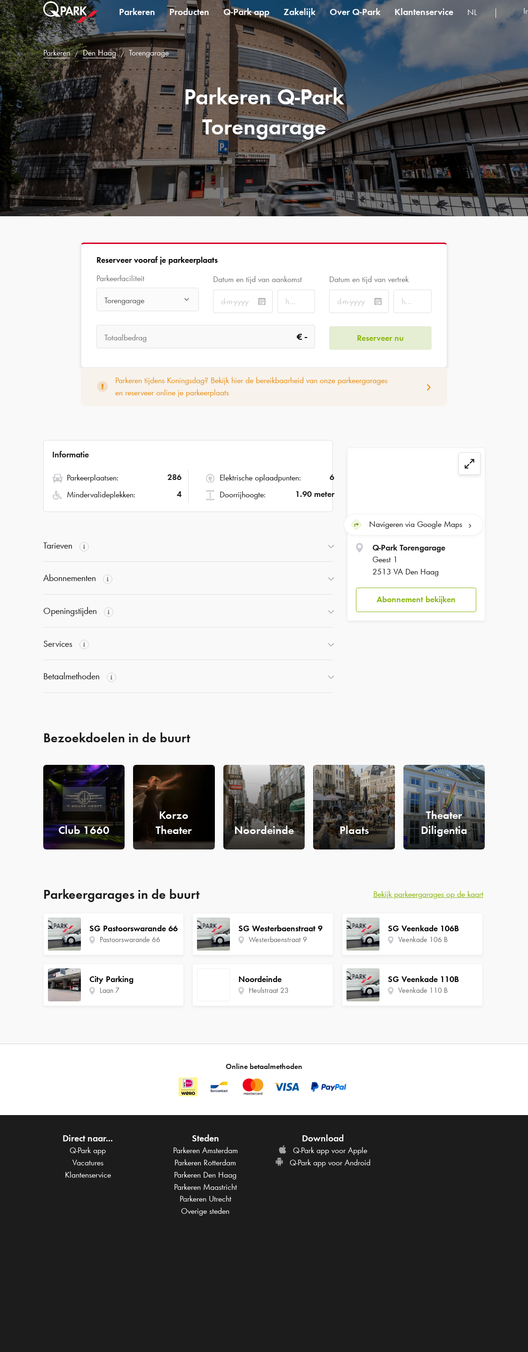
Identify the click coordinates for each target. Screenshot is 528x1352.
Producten (189, 20)
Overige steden (205, 1211)
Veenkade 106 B (423, 939)
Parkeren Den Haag (205, 1175)
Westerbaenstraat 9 (278, 939)
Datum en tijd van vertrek (369, 279)
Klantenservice (423, 20)
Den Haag (99, 52)
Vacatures (87, 1162)
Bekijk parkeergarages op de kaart (428, 894)
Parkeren (137, 20)
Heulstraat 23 (269, 990)
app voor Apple (322, 1150)
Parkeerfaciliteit (120, 278)
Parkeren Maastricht (205, 1187)
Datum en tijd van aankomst (257, 279)
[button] (416, 599)
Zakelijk (299, 20)
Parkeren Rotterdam (205, 1162)
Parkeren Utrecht (205, 1199)
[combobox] (478, 22)
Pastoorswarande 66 (130, 939)
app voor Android (322, 1162)
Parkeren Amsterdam (205, 1150)
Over (355, 20)
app (246, 20)
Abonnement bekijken (416, 598)
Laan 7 (109, 990)
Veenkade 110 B (423, 990)
